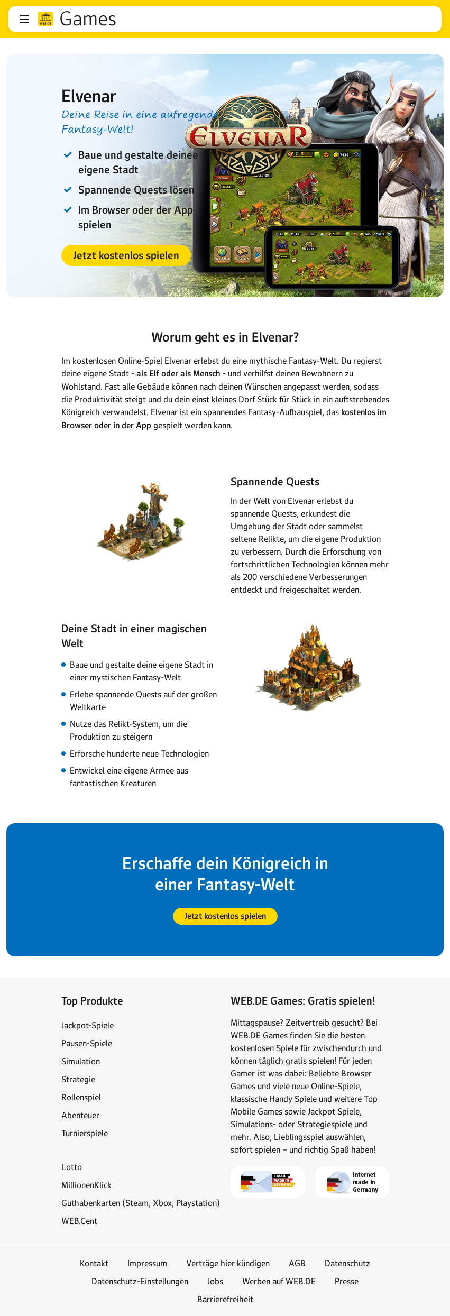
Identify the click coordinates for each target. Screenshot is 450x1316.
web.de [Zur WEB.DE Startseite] (45, 19)
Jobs (215, 1281)
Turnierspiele (84, 1133)
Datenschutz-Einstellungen (139, 1281)
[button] (24, 19)
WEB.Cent (79, 1221)
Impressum (147, 1263)
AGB (297, 1263)
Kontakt (94, 1263)
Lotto (71, 1167)
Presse (347, 1281)
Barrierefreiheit (225, 1299)
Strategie (78, 1079)
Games (88, 19)
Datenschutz (347, 1263)
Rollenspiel (81, 1097)
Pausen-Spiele (86, 1043)
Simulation (80, 1061)
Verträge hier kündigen (228, 1263)
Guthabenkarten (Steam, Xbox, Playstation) (140, 1203)
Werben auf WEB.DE (279, 1281)
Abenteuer (80, 1115)
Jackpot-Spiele (87, 1025)
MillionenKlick (86, 1185)
